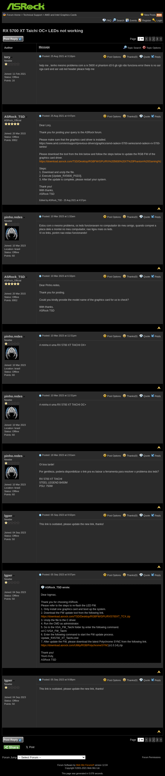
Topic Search (132, 47)
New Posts (150, 15)
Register (146, 20)
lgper (9, 515)
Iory (8, 57)
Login (159, 20)
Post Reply (12, 39)
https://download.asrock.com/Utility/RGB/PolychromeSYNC (74, 645)
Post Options (112, 57)
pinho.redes (14, 217)
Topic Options (151, 47)
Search (120, 20)
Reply (158, 57)
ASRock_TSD (15, 116)
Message (44, 47)
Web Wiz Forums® (85, 765)
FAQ (109, 20)
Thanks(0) (130, 57)
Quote (147, 57)
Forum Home (14, 15)
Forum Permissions (152, 757)
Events (131, 20)
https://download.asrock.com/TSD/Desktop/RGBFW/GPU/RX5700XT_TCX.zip (85, 616)
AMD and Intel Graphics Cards (61, 15)
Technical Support (32, 15)
